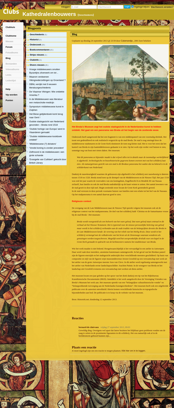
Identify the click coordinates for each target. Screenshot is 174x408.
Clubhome (11, 36)
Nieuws (9, 41)
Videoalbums (12, 69)
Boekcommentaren (40, 49)
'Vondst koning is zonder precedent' (46, 148)
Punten (9, 100)
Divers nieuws (40, 24)
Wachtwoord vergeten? (162, 7)
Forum (9, 47)
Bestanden (11, 63)
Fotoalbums (12, 52)
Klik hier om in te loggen (133, 350)
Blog (8, 58)
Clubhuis (10, 27)
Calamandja (127, 40)
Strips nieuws (37, 54)
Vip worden (11, 94)
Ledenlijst (11, 80)
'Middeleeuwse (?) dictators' (42, 144)
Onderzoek (36, 44)
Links (8, 75)
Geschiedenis (86, 15)
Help (8, 89)
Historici (34, 39)
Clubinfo (34, 60)
